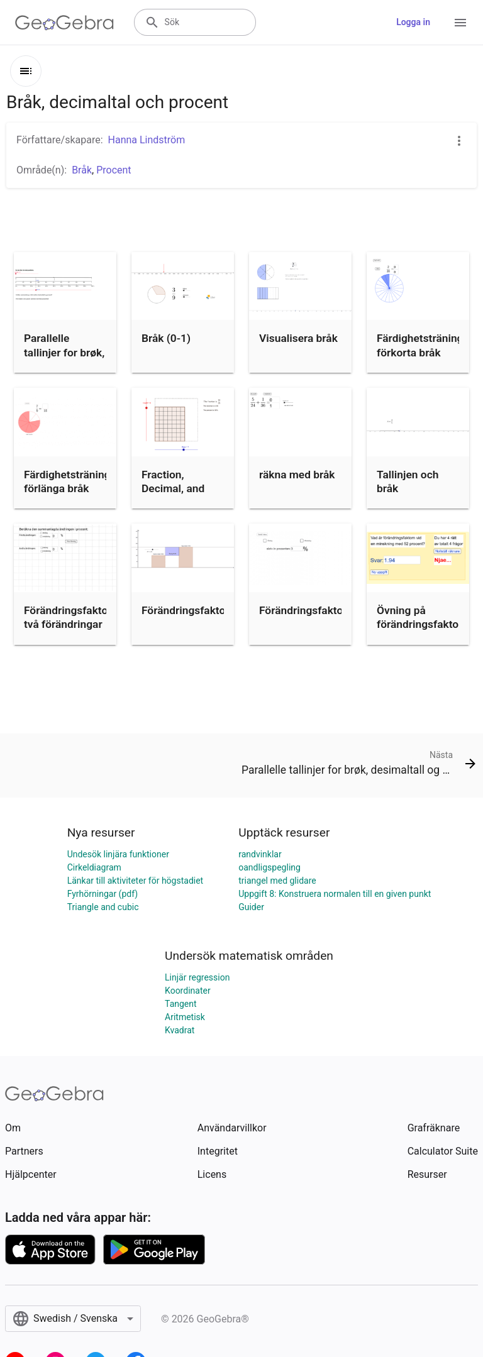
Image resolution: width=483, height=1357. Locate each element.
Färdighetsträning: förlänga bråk (68, 481)
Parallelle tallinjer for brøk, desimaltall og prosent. (64, 359)
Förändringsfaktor (186, 610)
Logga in (413, 22)
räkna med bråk (297, 474)
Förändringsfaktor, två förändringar (68, 617)
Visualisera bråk (298, 338)
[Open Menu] (460, 22)
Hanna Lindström (147, 140)
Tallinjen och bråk (407, 481)
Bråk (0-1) (166, 338)
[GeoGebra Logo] (64, 22)
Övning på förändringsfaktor (419, 617)
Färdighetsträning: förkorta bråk (421, 345)
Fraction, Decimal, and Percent (173, 488)
